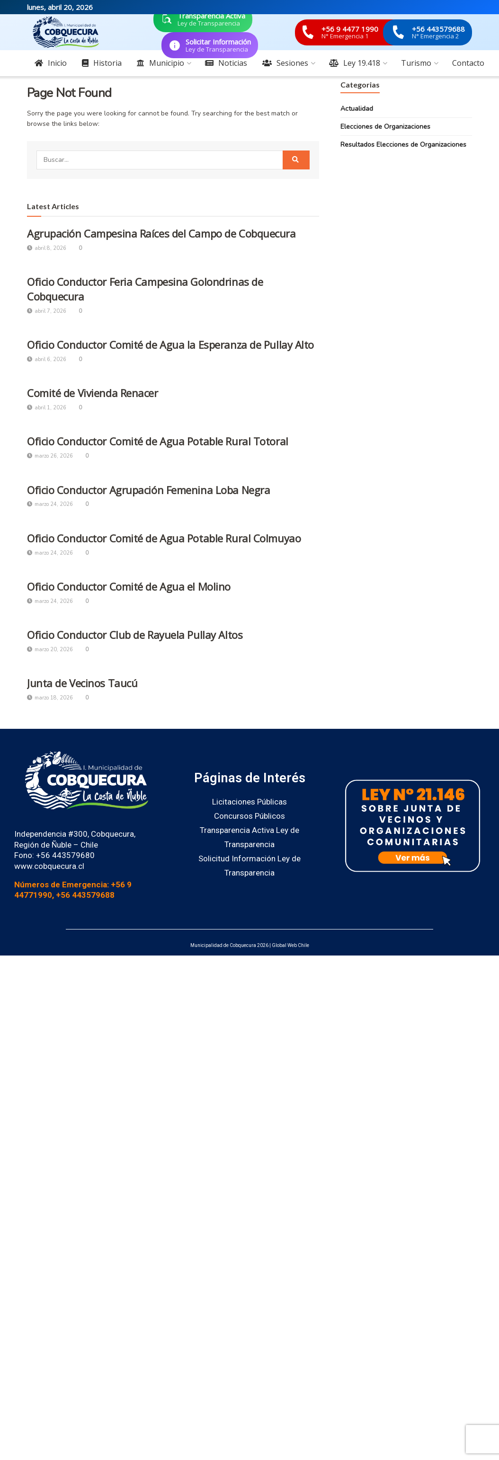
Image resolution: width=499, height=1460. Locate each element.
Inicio (51, 63)
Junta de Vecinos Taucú (82, 683)
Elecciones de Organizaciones (385, 126)
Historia (102, 63)
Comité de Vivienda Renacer (92, 393)
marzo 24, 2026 (50, 504)
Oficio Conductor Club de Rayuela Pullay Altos (134, 635)
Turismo (416, 63)
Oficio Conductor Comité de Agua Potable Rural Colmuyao (164, 538)
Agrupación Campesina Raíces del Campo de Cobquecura (161, 233)
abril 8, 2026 (46, 248)
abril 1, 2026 (46, 407)
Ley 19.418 (354, 63)
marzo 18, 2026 (50, 697)
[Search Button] (296, 159)
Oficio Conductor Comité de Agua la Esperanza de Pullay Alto (170, 344)
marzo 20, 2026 (50, 649)
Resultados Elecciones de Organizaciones (403, 144)
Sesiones (285, 63)
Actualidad (356, 108)
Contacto (468, 63)
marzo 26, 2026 (50, 456)
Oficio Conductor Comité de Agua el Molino (129, 586)
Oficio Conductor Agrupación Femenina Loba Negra (148, 490)
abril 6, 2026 (46, 359)
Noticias (226, 63)
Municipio (160, 63)
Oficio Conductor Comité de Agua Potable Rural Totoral (157, 441)
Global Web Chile (290, 945)
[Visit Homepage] (66, 32)
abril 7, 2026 (46, 311)
